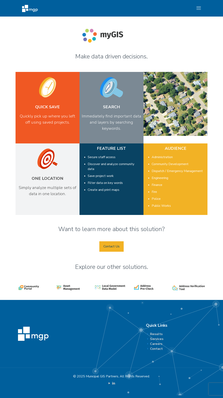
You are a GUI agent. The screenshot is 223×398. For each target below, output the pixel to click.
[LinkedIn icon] (113, 383)
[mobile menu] (198, 8)
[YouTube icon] (109, 383)
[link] (35, 287)
